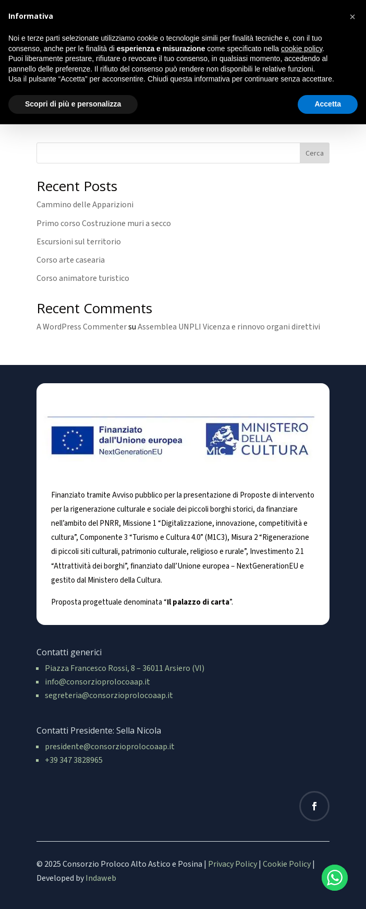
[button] (352, 16)
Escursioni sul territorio (78, 241)
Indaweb (101, 878)
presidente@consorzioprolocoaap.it (110, 746)
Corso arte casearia (70, 260)
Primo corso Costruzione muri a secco (103, 223)
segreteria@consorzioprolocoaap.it (109, 695)
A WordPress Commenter (81, 327)
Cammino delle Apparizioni (84, 204)
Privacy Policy (232, 864)
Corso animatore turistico (82, 278)
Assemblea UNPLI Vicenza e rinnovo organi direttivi (229, 327)
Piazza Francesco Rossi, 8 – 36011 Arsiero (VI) (124, 668)
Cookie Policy (287, 864)
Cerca (315, 153)
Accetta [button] (327, 104)
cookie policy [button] (301, 48)
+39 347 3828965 (74, 760)
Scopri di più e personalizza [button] (73, 104)
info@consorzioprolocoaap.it (97, 682)
